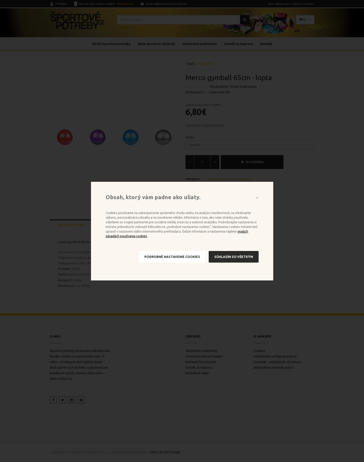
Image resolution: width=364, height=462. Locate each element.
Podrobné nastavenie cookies (172, 257)
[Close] (257, 197)
